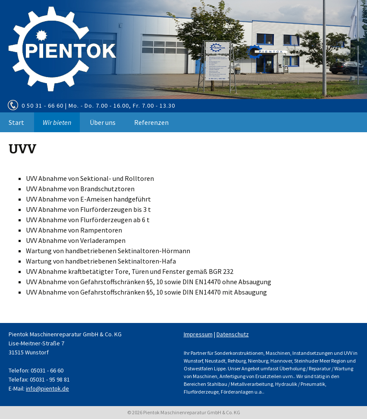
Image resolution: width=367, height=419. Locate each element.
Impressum (198, 334)
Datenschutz (232, 334)
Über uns (103, 122)
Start (16, 122)
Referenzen (151, 122)
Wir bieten (57, 122)
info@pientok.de (47, 388)
